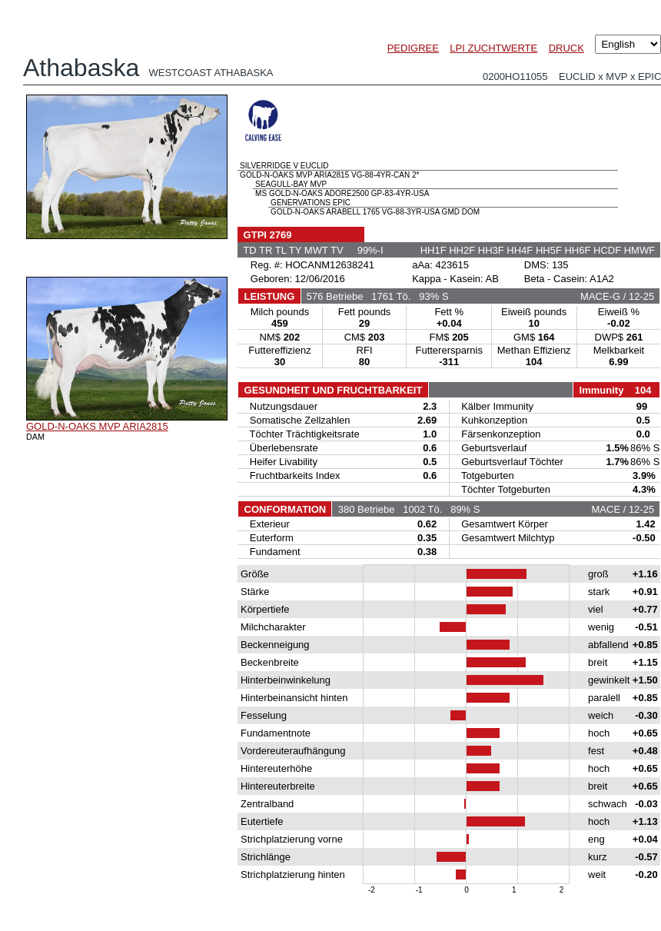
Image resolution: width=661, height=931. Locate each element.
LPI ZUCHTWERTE (493, 48)
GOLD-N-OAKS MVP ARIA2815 (97, 426)
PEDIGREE (413, 48)
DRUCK (566, 48)
